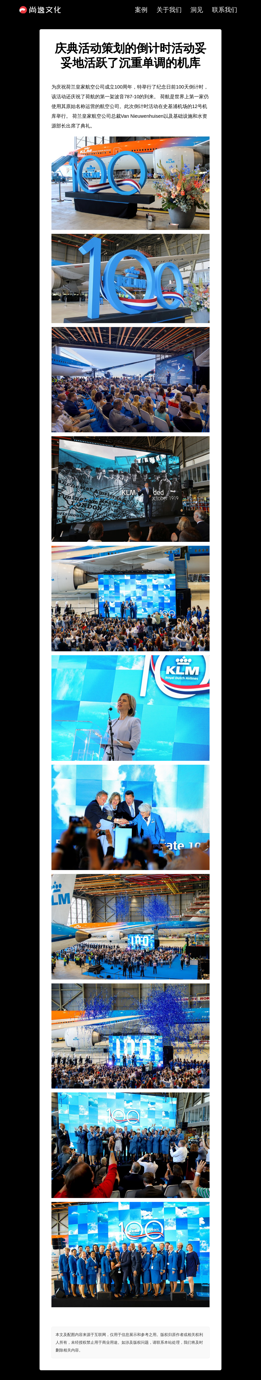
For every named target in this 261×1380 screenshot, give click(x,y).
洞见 (196, 9)
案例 (141, 9)
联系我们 (224, 9)
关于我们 (169, 9)
